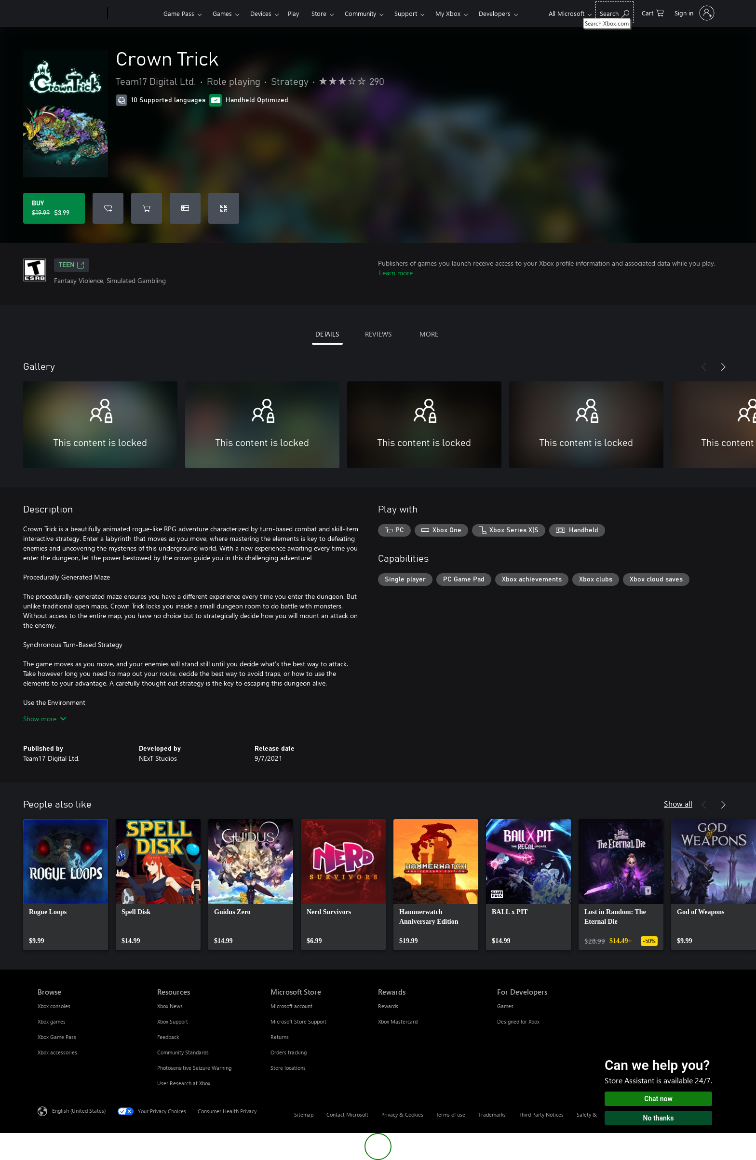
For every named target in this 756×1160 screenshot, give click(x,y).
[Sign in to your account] (693, 13)
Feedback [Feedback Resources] (168, 1037)
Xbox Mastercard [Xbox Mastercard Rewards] (398, 1021)
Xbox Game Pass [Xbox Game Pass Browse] (57, 1037)
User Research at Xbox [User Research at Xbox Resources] (183, 1083)
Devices (260, 13)
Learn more (396, 272)
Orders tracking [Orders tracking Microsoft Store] (288, 1052)
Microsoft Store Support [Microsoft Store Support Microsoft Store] (298, 1021)
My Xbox (447, 13)
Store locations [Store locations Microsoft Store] (288, 1068)
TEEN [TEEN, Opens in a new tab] (71, 265)
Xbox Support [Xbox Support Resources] (172, 1021)
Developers (495, 13)
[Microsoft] (71, 13)
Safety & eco (592, 1114)
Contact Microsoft (347, 1114)
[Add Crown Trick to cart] (146, 208)
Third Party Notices (541, 1114)
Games (222, 13)
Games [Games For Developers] (505, 1006)
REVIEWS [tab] (378, 333)
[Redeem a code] (223, 208)
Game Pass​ (178, 13)
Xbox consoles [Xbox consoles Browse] (54, 1006)
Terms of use (450, 1114)
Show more (44, 718)
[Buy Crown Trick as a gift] (185, 208)
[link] (65, 884)
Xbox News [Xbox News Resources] (170, 1006)
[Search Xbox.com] (614, 12)
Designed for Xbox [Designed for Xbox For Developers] (518, 1021)
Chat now (658, 1099)
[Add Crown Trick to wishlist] (108, 208)
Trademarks (492, 1114)
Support (405, 13)
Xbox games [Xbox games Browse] (52, 1021)
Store (318, 13)
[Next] (723, 367)
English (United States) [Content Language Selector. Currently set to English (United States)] (79, 1110)
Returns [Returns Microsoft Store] (279, 1037)
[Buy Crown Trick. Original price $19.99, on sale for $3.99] (54, 208)
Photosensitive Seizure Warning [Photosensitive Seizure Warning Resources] (194, 1068)
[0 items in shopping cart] (653, 12)
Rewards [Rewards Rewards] (388, 1006)
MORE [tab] (428, 333)
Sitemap (303, 1114)
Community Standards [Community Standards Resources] (183, 1052)
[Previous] (704, 367)
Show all (678, 803)
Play (293, 13)
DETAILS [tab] (327, 333)
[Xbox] (134, 13)
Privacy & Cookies (402, 1114)
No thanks (658, 1118)
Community (360, 13)
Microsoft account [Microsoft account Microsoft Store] (291, 1006)
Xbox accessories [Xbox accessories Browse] (57, 1052)
